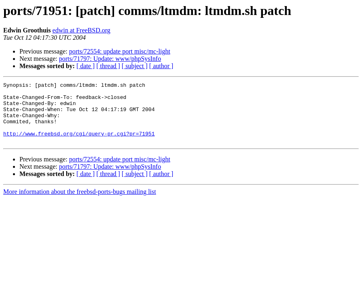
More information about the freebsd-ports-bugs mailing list (79, 203)
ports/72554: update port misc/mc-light (119, 51)
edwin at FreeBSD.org (81, 30)
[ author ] (161, 65)
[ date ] (85, 65)
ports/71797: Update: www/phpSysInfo (110, 58)
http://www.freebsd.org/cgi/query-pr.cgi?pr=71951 (79, 144)
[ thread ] (108, 65)
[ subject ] (135, 65)
